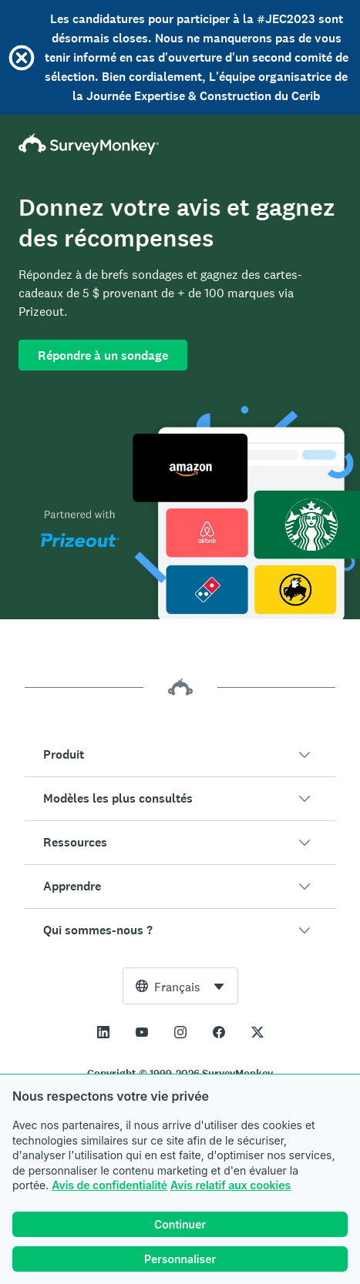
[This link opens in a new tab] (103, 1032)
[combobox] (180, 985)
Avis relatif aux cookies (230, 1185)
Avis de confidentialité (109, 1185)
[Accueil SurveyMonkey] (180, 144)
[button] (180, 754)
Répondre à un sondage (103, 355)
